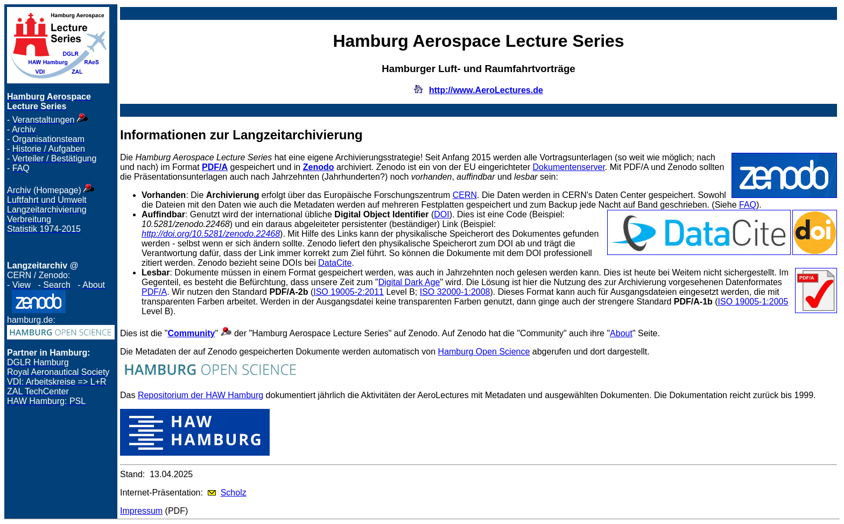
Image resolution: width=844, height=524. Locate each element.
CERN (465, 195)
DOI (441, 214)
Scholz (234, 492)
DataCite (334, 262)
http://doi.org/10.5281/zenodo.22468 (211, 233)
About (621, 333)
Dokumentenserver (569, 167)
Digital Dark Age (409, 282)
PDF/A (154, 291)
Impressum (141, 510)
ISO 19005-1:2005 (753, 301)
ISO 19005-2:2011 (348, 291)
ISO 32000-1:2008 (455, 291)
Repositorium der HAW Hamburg (200, 395)
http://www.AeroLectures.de (486, 90)
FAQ (747, 204)
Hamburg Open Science (484, 351)
